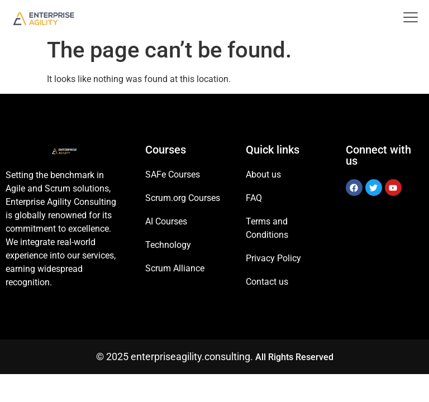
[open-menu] (406, 19)
